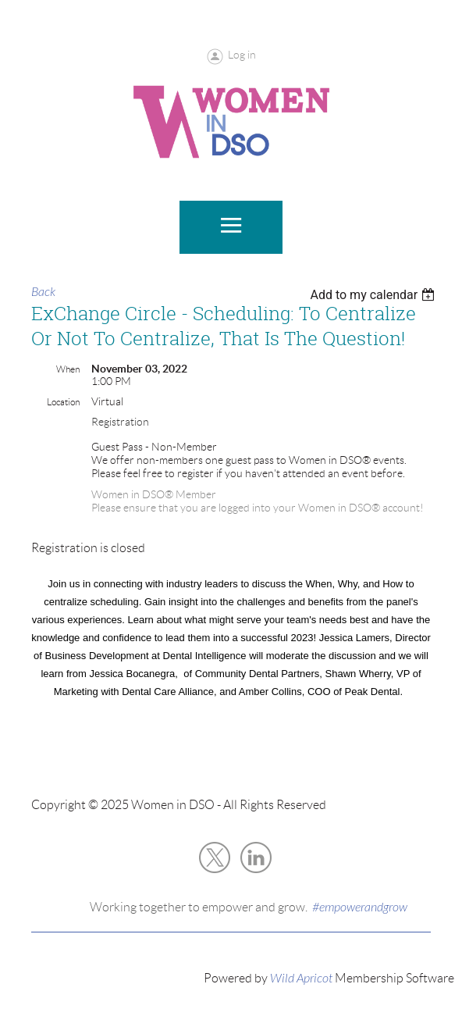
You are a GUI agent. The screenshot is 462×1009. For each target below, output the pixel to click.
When (68, 369)
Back (43, 292)
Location (63, 402)
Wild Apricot (301, 979)
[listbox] (374, 295)
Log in (242, 54)
